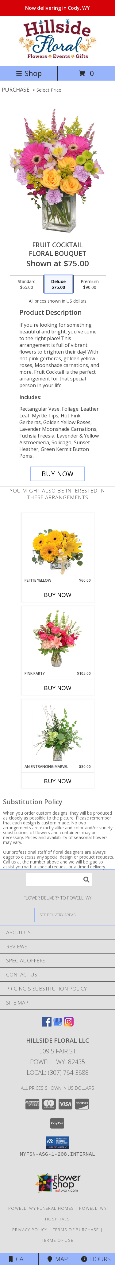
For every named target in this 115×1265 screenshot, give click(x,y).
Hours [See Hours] (96, 1259)
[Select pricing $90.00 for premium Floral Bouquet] (90, 284)
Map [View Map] (58, 1259)
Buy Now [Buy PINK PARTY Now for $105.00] (57, 688)
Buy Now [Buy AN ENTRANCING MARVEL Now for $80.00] (57, 781)
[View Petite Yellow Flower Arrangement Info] (57, 545)
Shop (29, 73)
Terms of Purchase (76, 1229)
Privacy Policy (30, 1229)
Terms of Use (58, 1240)
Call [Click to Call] (19, 1259)
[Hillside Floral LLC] (57, 57)
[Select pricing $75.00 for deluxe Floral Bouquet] (58, 284)
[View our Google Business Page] (58, 1024)
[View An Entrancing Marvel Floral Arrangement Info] (57, 731)
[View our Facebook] (47, 1024)
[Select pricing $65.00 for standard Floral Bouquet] (26, 284)
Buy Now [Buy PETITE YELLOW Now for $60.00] (57, 595)
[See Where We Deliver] (57, 915)
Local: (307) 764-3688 (58, 1072)
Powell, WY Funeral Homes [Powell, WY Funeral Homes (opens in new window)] (41, 1208)
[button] (57, 1142)
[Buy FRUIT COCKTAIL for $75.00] (57, 474)
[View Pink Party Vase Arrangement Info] (57, 638)
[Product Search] (59, 879)
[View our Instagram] (69, 1024)
